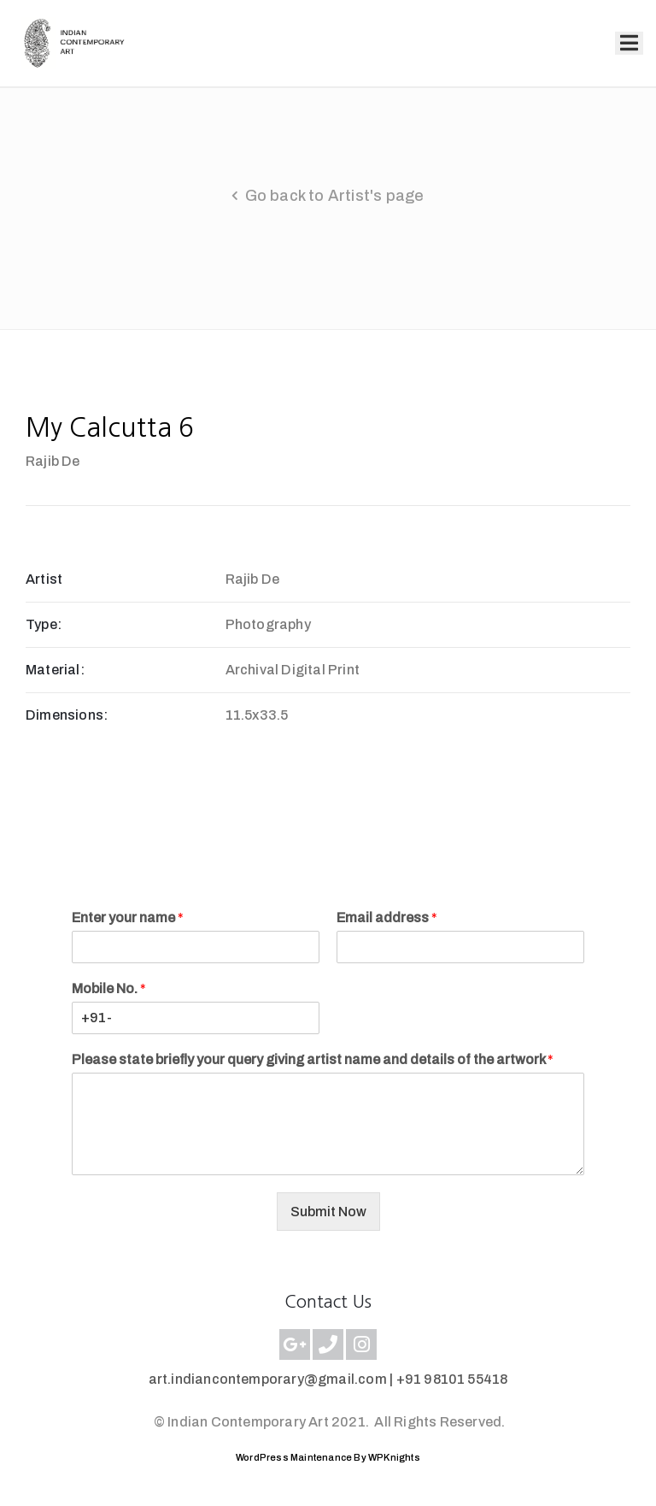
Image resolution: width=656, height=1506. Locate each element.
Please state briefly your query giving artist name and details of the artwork (313, 1059)
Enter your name (128, 917)
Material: (55, 669)
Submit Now (328, 1211)
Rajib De (53, 461)
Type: (44, 624)
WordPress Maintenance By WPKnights (328, 1457)
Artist (44, 579)
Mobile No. (109, 988)
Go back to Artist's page (335, 195)
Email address (387, 917)
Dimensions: (67, 715)
